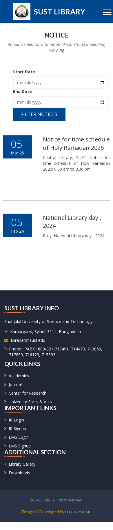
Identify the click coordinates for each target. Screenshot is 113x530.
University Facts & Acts (30, 401)
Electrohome (78, 512)
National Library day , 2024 (72, 222)
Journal (15, 384)
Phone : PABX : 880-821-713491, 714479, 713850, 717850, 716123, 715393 (55, 351)
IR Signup (17, 428)
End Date (22, 91)
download (71, 179)
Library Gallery (22, 464)
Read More (68, 192)
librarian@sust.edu (28, 340)
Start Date (24, 71)
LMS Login (19, 437)
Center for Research (27, 393)
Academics (19, 375)
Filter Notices (39, 114)
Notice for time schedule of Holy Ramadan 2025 (76, 143)
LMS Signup (20, 446)
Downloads (19, 472)
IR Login (16, 420)
